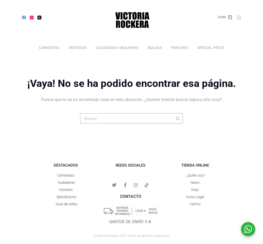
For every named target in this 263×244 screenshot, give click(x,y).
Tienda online (195, 165)
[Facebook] (24, 17)
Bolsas (155, 48)
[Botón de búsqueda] (178, 118)
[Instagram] (32, 17)
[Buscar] (239, 17)
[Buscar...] (126, 118)
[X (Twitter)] (39, 17)
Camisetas (49, 48)
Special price (210, 48)
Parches (179, 48)
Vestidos (77, 48)
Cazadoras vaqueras (117, 48)
